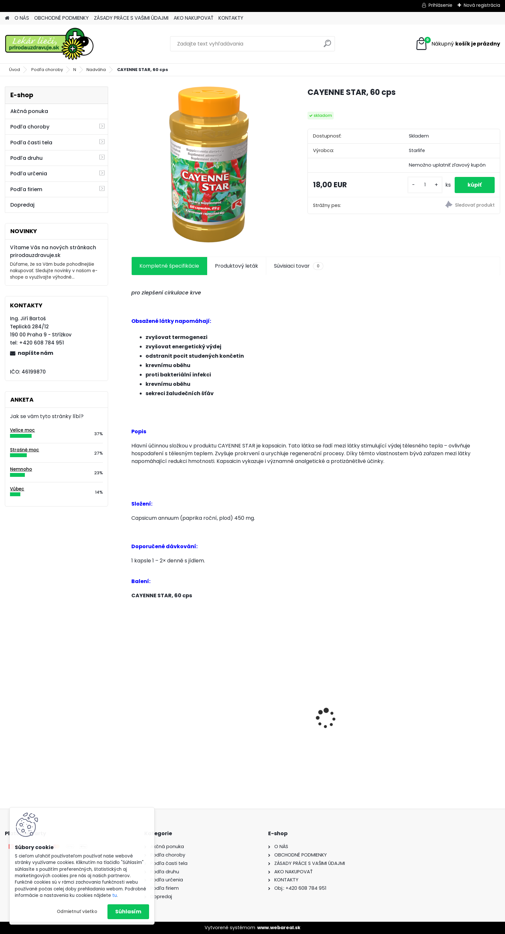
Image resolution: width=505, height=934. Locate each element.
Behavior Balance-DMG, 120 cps (269, 722)
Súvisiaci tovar (298, 266)
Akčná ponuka (29, 111)
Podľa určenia (28, 173)
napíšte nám (35, 353)
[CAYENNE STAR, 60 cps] (209, 164)
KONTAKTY (230, 18)
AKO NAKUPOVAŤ (193, 18)
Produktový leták (236, 266)
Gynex (330, 723)
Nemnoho (21, 469)
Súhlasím (128, 911)
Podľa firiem (26, 189)
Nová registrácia (482, 5)
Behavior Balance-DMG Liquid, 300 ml (174, 727)
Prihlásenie (440, 5)
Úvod (14, 70)
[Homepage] (7, 18)
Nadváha (96, 70)
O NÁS (22, 18)
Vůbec (17, 489)
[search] (327, 46)
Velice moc (22, 430)
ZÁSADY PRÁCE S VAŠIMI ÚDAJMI (131, 18)
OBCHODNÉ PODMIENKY (61, 18)
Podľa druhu (26, 158)
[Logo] (49, 44)
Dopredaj (22, 205)
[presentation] (134, 707)
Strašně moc (24, 450)
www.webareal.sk (278, 927)
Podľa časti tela (31, 142)
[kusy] (425, 184)
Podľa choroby (47, 70)
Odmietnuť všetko (77, 911)
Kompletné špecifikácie (169, 266)
